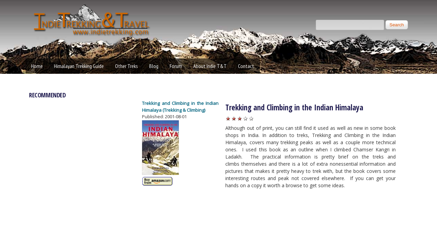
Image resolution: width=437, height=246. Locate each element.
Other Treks (126, 66)
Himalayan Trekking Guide (79, 66)
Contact (246, 66)
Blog (153, 66)
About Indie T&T (210, 66)
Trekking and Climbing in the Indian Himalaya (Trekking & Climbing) (180, 106)
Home (37, 66)
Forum (176, 66)
